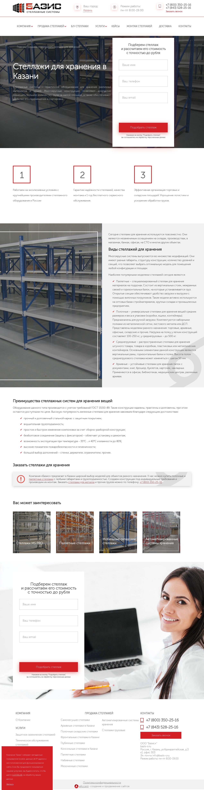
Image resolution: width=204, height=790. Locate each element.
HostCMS (145, 767)
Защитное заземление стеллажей (35, 735)
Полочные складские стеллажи (79, 732)
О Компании (23, 720)
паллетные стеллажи (41, 479)
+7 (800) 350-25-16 (178, 4)
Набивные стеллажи (72, 760)
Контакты (184, 26)
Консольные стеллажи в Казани (79, 749)
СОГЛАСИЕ (17, 775)
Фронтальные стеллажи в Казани (80, 737)
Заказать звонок (174, 11)
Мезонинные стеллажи (74, 766)
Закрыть (9, 784)
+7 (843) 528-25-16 (178, 7)
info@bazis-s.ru (161, 756)
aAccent (84, 786)
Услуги (100, 26)
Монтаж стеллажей (139, 26)
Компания (24, 26)
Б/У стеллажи (79, 26)
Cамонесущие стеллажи (75, 720)
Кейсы (115, 26)
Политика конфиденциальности (102, 783)
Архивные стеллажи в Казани (78, 726)
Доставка (165, 26)
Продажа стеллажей (51, 26)
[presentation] (143, 115)
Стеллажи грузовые (113, 730)
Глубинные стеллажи (73, 743)
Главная (21, 46)
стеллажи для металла (81, 482)
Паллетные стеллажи (73, 755)
